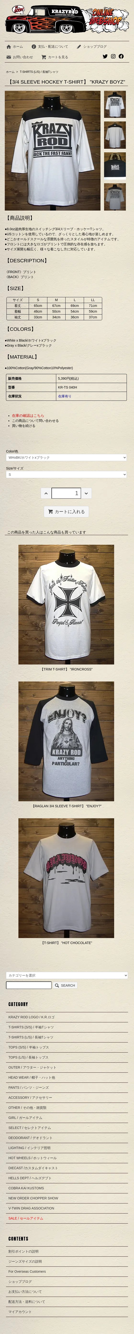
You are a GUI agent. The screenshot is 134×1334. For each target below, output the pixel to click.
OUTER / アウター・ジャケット (32, 1067)
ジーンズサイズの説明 (25, 1261)
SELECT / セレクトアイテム (29, 1128)
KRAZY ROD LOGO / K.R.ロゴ (31, 1017)
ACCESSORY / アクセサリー (30, 1097)
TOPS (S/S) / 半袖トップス (28, 1047)
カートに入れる (66, 511)
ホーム (14, 46)
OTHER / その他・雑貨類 (27, 1108)
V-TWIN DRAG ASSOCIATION (31, 1208)
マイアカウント (20, 1312)
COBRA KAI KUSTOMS (26, 1188)
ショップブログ (91, 46)
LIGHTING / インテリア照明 (29, 1148)
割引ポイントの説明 (23, 1251)
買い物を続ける (23, 426)
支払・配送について (49, 46)
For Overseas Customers (27, 1271)
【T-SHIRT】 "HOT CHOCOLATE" (66, 943)
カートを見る (54, 57)
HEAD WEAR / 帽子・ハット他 (31, 1077)
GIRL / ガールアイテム (25, 1118)
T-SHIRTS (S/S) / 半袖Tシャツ (31, 1027)
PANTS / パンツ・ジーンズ (28, 1087)
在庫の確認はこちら (28, 415)
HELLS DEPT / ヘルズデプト (30, 1178)
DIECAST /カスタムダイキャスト (33, 1168)
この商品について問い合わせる (35, 421)
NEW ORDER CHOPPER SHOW (33, 1198)
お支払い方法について (25, 1292)
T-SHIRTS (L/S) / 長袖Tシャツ (39, 72)
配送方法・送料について (26, 1302)
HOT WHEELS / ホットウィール (32, 1158)
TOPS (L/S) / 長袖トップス (28, 1057)
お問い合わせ (19, 57)
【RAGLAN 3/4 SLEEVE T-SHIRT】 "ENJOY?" (66, 806)
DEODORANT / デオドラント (30, 1138)
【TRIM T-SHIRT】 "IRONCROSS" (66, 669)
